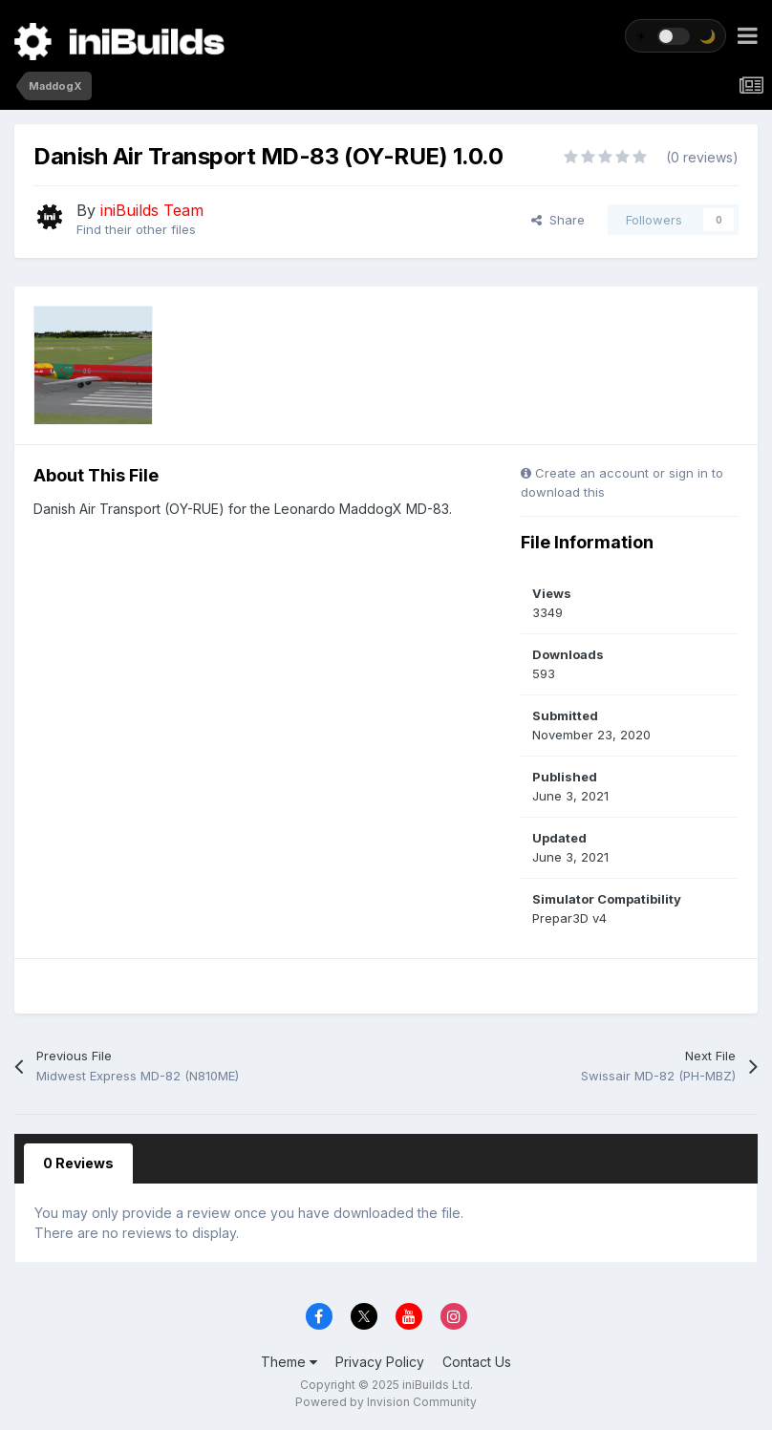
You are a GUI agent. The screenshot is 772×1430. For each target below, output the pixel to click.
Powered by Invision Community (386, 1402)
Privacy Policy (379, 1362)
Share (558, 219)
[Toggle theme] (675, 36)
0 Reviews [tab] (78, 1163)
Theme (289, 1362)
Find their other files (136, 229)
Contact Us (476, 1362)
